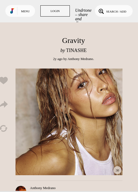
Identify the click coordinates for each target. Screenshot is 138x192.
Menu (25, 11)
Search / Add (112, 11)
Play (69, 122)
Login (55, 11)
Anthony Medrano (80, 59)
